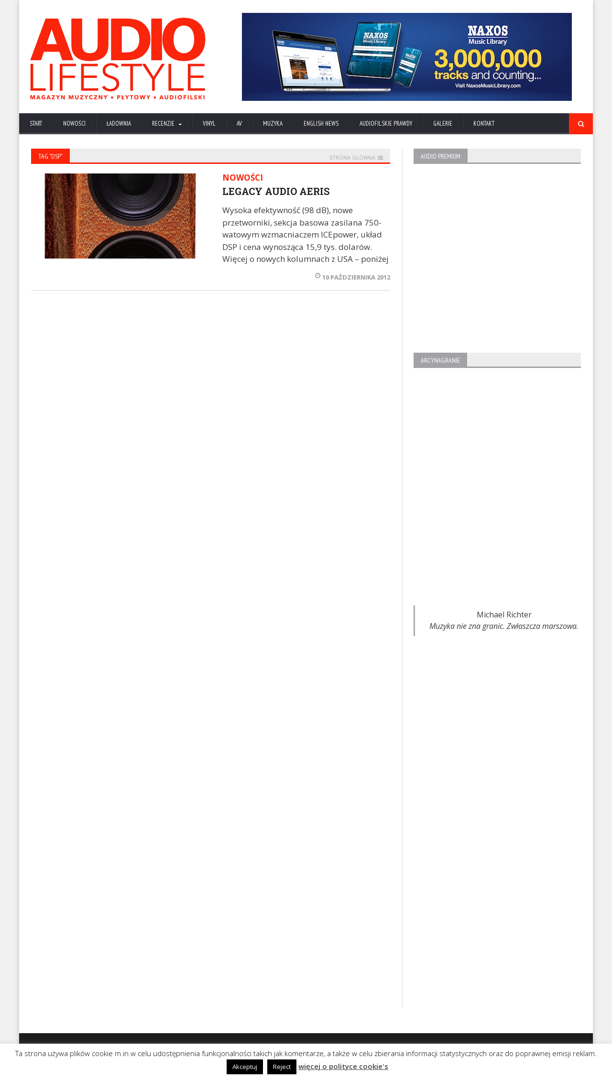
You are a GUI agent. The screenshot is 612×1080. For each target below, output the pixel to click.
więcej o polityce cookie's (343, 1066)
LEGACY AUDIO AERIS (275, 191)
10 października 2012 (352, 277)
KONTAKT (483, 123)
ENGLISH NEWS (321, 123)
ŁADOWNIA (119, 123)
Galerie (442, 123)
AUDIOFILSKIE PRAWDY (386, 123)
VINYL (209, 123)
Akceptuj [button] (244, 1066)
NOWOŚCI (74, 123)
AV (239, 123)
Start (36, 123)
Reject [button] (282, 1066)
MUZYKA (273, 123)
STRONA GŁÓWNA (352, 158)
